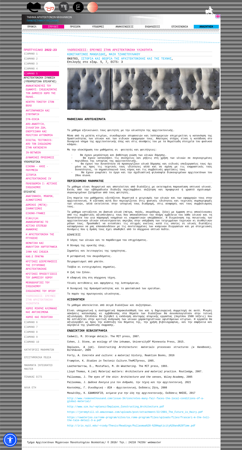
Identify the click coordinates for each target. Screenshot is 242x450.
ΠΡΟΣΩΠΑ (75, 26)
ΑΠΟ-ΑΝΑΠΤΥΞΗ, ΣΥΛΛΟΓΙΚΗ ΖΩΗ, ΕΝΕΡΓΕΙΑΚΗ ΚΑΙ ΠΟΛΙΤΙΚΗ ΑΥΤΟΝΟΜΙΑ (39, 130)
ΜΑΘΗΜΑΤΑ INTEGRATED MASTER (38, 367)
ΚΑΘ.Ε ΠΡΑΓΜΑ (35, 256)
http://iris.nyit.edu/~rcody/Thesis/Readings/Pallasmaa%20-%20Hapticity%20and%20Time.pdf (131, 425)
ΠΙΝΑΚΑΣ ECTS (33, 377)
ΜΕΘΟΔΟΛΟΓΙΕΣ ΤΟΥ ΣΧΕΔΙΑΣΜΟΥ (38, 284)
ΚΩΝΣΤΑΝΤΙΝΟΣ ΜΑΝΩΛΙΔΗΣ (86, 54)
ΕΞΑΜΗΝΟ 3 (31, 63)
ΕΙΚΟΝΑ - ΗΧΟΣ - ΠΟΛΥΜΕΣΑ (37, 168)
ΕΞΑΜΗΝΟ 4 (31, 68)
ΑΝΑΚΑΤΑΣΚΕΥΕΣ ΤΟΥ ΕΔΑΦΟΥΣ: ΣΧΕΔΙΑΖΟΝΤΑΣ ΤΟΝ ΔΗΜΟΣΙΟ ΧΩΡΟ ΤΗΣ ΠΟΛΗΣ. (41, 92)
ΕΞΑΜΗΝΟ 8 (31, 332)
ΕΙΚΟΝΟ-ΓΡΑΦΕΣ (35, 213)
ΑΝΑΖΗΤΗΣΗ (206, 26)
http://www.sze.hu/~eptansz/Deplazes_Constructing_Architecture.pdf (115, 406)
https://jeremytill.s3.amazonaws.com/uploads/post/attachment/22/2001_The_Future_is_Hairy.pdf (135, 412)
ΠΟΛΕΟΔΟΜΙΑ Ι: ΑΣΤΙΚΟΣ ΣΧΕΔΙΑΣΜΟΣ (41, 185)
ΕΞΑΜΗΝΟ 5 (31, 73)
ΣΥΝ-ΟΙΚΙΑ (32, 119)
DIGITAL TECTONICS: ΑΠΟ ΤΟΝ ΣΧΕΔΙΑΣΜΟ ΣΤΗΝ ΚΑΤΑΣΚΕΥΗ (39, 144)
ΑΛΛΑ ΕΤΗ (30, 387)
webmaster (154, 442)
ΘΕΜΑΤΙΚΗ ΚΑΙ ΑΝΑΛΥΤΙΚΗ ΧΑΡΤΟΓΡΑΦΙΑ (41, 245)
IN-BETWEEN (33, 152)
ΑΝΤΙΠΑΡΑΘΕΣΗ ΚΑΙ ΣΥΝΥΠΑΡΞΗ (38, 112)
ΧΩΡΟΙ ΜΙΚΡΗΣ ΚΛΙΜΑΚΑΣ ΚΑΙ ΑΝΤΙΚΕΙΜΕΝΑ (41, 310)
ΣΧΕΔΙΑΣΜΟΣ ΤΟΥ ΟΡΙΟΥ (41, 291)
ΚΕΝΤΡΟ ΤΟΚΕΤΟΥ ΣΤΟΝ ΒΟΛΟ (40, 104)
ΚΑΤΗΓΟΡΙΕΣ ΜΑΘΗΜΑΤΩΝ (39, 350)
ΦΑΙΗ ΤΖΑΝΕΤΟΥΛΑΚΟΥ (124, 54)
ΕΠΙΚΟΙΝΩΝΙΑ (180, 26)
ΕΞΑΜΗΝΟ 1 (31, 54)
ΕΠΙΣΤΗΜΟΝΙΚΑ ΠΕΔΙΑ (37, 357)
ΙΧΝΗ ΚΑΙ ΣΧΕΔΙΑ (37, 252)
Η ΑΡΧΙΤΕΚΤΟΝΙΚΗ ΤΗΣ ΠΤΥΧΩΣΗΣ (40, 236)
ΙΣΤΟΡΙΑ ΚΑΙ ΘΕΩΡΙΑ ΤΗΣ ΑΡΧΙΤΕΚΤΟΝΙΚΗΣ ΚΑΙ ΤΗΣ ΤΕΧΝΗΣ (126, 58)
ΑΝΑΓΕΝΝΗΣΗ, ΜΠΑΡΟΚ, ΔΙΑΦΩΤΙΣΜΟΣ (40, 198)
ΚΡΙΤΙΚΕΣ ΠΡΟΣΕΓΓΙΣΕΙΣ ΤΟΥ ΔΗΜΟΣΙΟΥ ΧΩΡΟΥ (41, 276)
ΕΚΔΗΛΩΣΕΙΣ (152, 26)
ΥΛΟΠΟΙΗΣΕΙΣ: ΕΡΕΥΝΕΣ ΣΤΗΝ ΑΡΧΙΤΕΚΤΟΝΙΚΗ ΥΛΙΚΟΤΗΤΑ (41, 300)
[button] (10, 440)
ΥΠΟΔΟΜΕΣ (98, 26)
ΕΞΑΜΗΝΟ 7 (31, 327)
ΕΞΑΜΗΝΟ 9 (31, 337)
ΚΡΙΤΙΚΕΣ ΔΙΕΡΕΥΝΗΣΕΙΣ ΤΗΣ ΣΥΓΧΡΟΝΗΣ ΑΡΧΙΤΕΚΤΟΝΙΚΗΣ (41, 265)
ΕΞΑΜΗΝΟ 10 (31, 342)
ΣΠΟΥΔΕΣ (53, 26)
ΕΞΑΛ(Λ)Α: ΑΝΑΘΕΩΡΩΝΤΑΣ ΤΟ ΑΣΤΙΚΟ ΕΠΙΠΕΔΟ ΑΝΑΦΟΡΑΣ (37, 224)
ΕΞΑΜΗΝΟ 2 (31, 58)
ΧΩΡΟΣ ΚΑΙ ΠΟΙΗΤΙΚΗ (39, 317)
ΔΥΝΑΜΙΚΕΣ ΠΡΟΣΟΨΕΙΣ (40, 157)
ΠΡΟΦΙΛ (32, 26)
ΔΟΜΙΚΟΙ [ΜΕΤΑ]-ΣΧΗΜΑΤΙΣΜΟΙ (37, 207)
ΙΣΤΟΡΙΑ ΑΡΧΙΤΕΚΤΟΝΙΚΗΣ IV (38, 177)
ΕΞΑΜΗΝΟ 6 (31, 322)
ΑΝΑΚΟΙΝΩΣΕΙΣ (124, 26)
